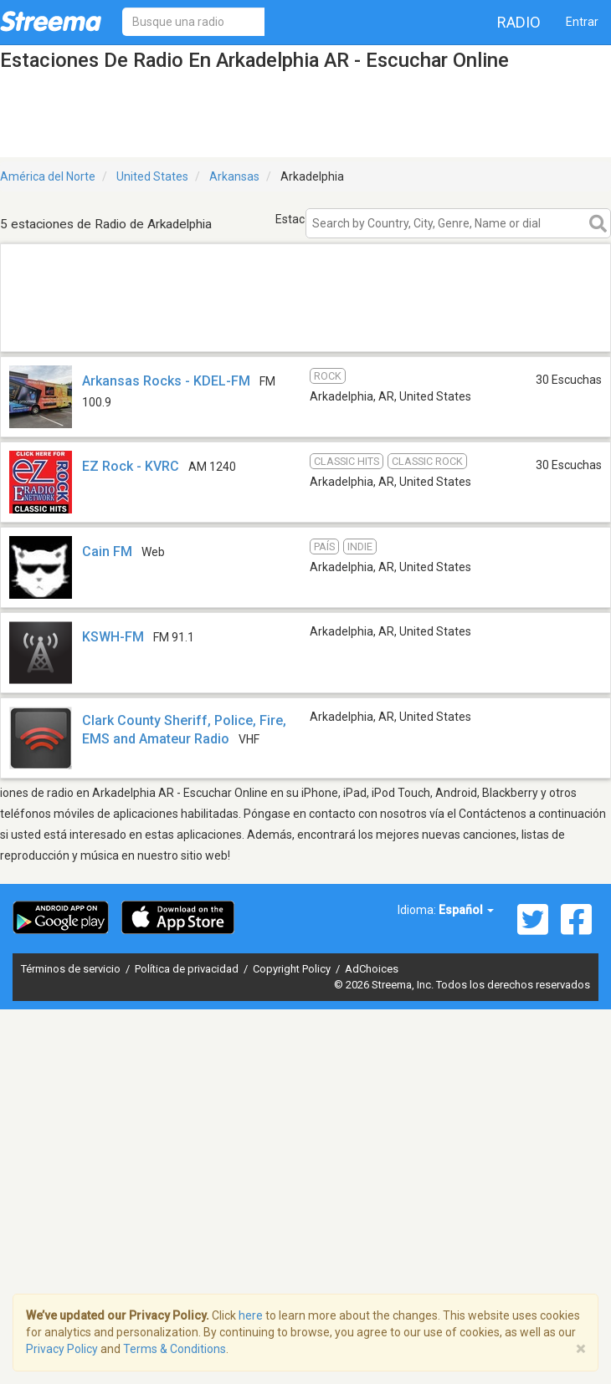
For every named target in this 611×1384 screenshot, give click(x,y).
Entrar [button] (582, 21)
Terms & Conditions (174, 1349)
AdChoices (371, 969)
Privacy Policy (62, 1349)
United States (152, 176)
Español (466, 910)
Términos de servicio (72, 969)
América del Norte (47, 176)
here (251, 1315)
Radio (519, 22)
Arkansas (234, 176)
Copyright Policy (293, 969)
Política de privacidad (188, 969)
